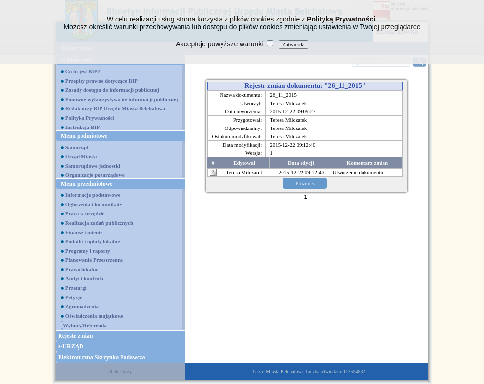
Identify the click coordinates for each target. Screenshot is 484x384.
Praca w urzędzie (85, 213)
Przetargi (76, 288)
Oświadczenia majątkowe (94, 316)
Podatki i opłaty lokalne (92, 241)
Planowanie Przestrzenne (94, 260)
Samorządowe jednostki (92, 166)
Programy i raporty (87, 251)
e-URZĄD (70, 346)
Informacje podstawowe (93, 195)
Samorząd (77, 147)
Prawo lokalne (82, 269)
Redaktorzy (120, 371)
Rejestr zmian (75, 335)
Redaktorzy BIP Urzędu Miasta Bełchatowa (115, 108)
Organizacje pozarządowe (95, 175)
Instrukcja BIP (82, 127)
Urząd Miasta (81, 156)
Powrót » (305, 183)
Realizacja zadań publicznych (99, 223)
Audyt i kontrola (84, 278)
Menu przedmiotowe (87, 183)
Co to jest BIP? (82, 71)
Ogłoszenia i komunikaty (93, 204)
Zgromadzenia (82, 306)
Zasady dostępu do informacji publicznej (112, 90)
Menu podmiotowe (84, 135)
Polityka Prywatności (89, 118)
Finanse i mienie (83, 232)
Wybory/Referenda (85, 325)
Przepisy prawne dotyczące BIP (101, 81)
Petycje (73, 297)
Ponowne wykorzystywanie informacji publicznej (121, 99)
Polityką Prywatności (341, 19)
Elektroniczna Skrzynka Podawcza (101, 357)
